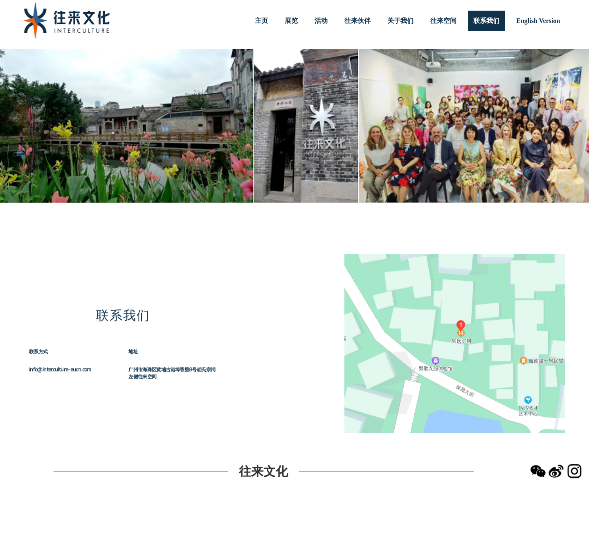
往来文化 (263, 471)
